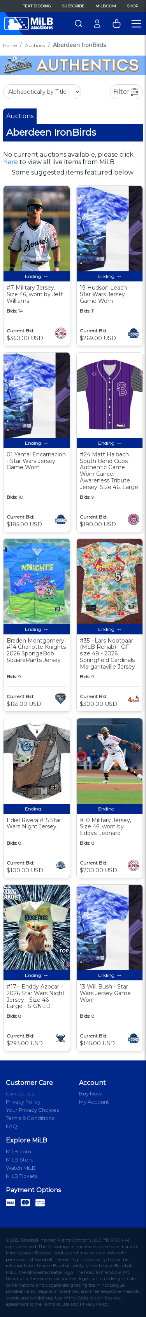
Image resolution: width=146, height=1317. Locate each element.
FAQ (11, 1126)
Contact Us (20, 1093)
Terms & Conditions (30, 1118)
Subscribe (73, 6)
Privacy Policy (23, 1102)
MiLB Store (20, 1159)
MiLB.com (105, 6)
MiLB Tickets (21, 1176)
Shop (132, 6)
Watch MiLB (21, 1168)
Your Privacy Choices (32, 1110)
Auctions (35, 45)
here (10, 162)
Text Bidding (37, 6)
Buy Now (90, 1093)
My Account (94, 1102)
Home (10, 45)
